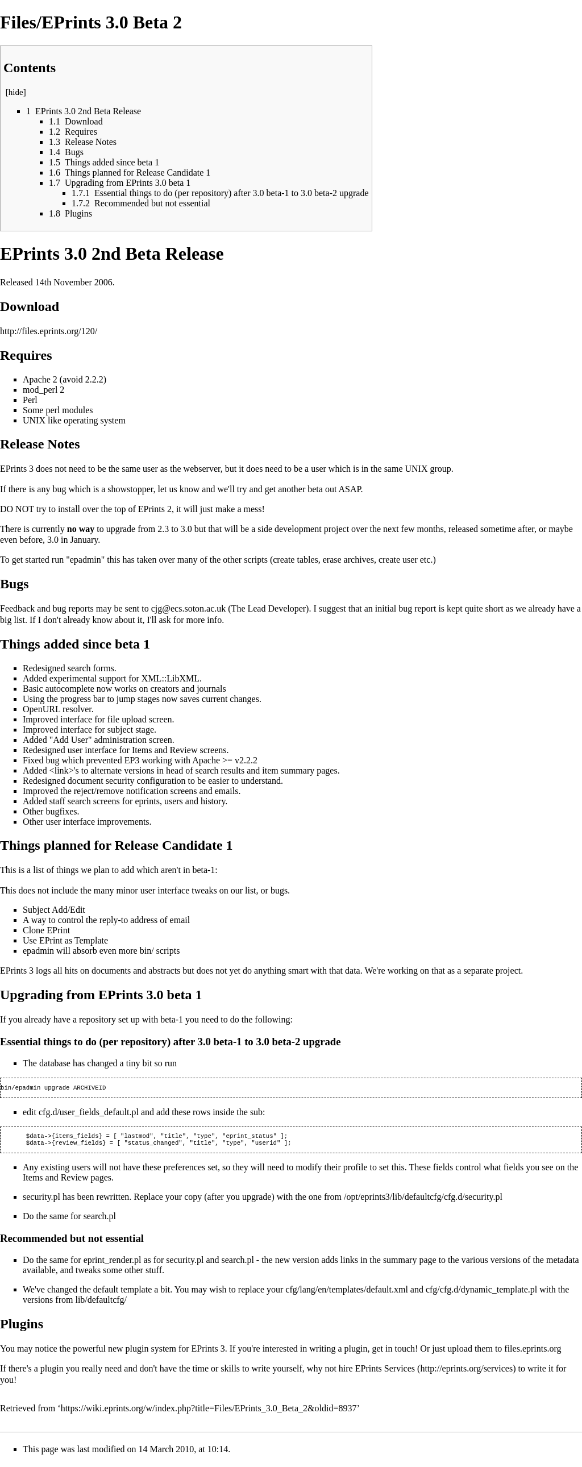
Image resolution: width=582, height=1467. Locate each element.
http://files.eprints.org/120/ (48, 331)
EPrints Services (385, 1372)
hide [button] (16, 92)
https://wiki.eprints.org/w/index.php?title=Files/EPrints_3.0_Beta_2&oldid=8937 (209, 1411)
